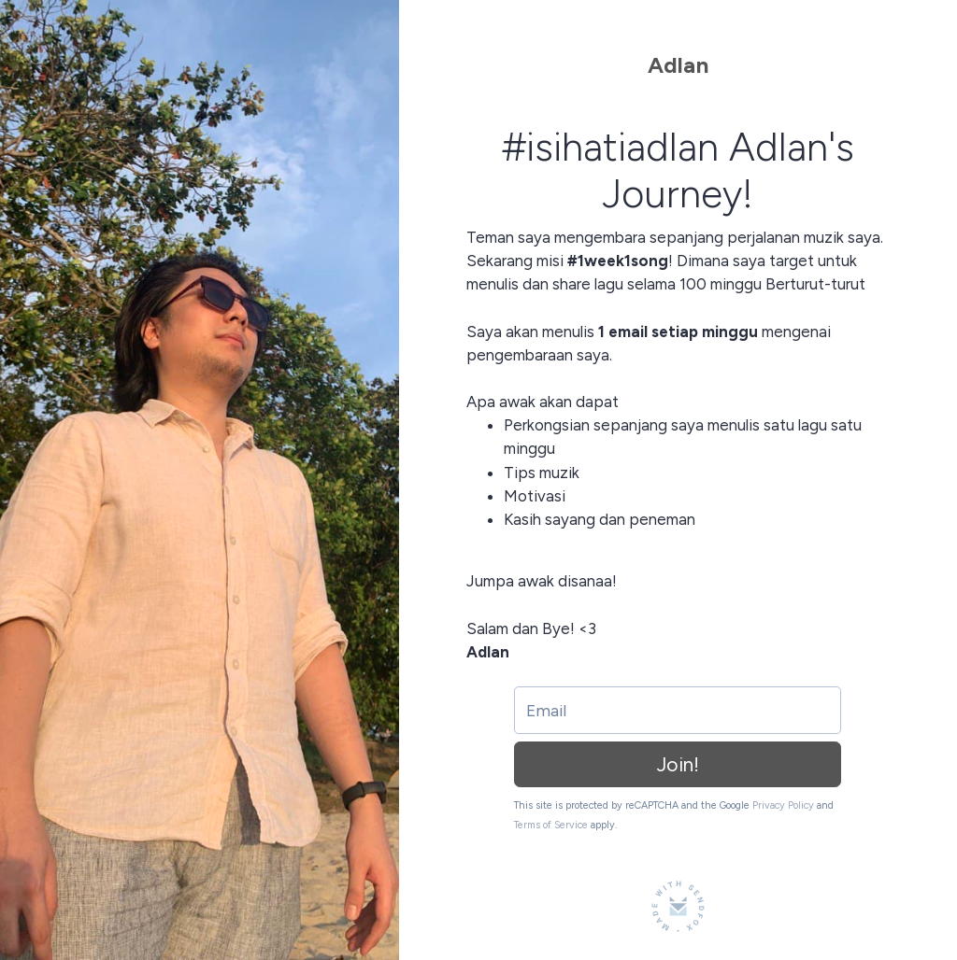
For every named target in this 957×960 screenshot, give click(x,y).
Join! (678, 764)
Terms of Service (551, 825)
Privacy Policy (783, 805)
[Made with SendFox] (678, 906)
